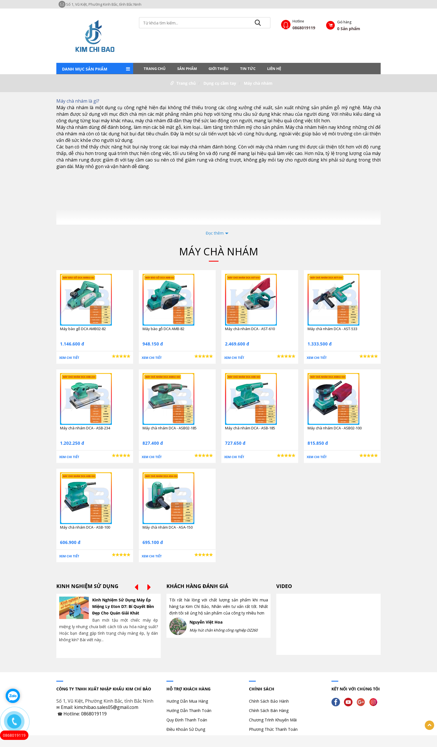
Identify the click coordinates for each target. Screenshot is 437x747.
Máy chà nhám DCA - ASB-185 (250, 428)
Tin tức (247, 68)
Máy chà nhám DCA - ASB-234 (85, 428)
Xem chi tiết (69, 357)
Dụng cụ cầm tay (219, 83)
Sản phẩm (187, 68)
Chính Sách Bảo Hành (269, 701)
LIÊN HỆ (274, 68)
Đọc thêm (215, 233)
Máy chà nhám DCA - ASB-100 (85, 527)
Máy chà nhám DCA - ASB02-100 (335, 428)
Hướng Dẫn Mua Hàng (187, 701)
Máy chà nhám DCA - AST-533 (332, 328)
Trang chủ (155, 68)
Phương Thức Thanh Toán (273, 729)
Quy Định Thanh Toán (186, 720)
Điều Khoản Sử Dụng (185, 729)
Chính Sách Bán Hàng (268, 710)
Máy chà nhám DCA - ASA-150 (168, 527)
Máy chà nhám (258, 83)
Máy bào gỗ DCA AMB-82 (163, 328)
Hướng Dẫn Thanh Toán (188, 710)
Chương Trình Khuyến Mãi (273, 720)
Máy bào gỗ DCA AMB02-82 (83, 328)
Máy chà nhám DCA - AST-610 (250, 328)
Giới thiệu (218, 68)
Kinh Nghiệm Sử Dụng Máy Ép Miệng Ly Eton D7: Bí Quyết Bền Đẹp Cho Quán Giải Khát (123, 606)
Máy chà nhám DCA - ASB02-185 (170, 428)
